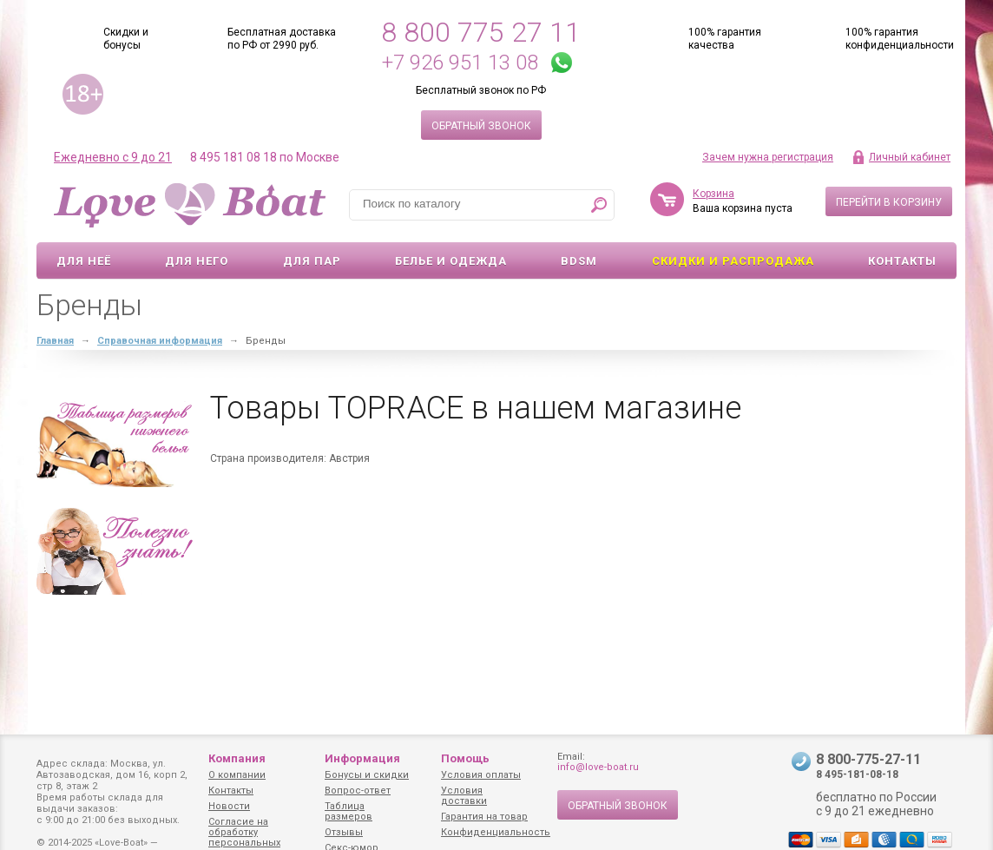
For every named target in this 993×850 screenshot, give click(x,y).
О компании (237, 775)
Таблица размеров (348, 811)
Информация (362, 758)
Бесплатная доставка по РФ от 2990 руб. (281, 38)
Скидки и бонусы (125, 38)
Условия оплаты (481, 775)
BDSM (579, 260)
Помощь (465, 758)
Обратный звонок (481, 126)
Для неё (83, 260)
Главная (55, 340)
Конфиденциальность (495, 832)
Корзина (713, 194)
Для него (196, 260)
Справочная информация (159, 340)
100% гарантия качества (724, 38)
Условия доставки (464, 796)
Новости (229, 806)
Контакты (902, 260)
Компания (237, 758)
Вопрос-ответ (358, 790)
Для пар (312, 260)
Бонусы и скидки (367, 775)
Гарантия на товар (484, 816)
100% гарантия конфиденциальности (899, 38)
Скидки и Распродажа (733, 260)
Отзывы (344, 832)
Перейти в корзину (889, 202)
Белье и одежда (451, 260)
